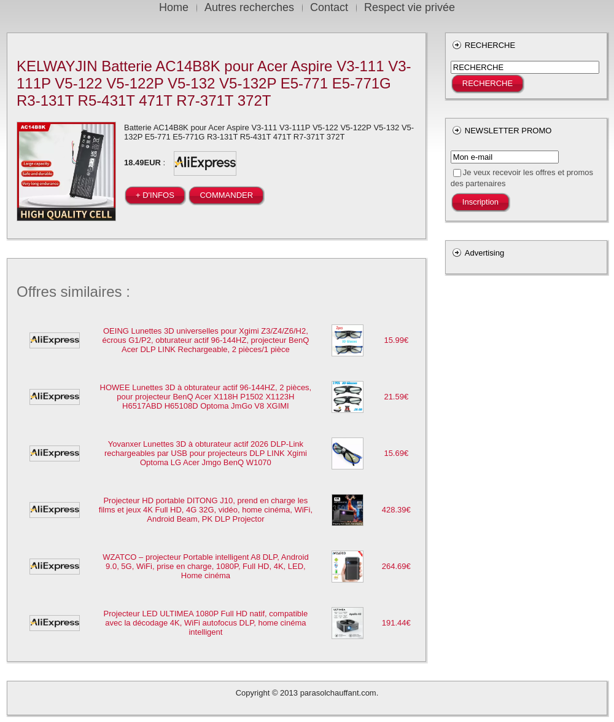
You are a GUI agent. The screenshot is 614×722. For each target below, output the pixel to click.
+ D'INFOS (155, 195)
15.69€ (396, 453)
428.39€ (396, 509)
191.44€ (396, 622)
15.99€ (396, 340)
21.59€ (396, 396)
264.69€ (396, 566)
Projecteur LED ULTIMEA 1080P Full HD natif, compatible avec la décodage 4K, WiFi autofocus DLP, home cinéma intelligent (206, 623)
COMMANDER (226, 195)
